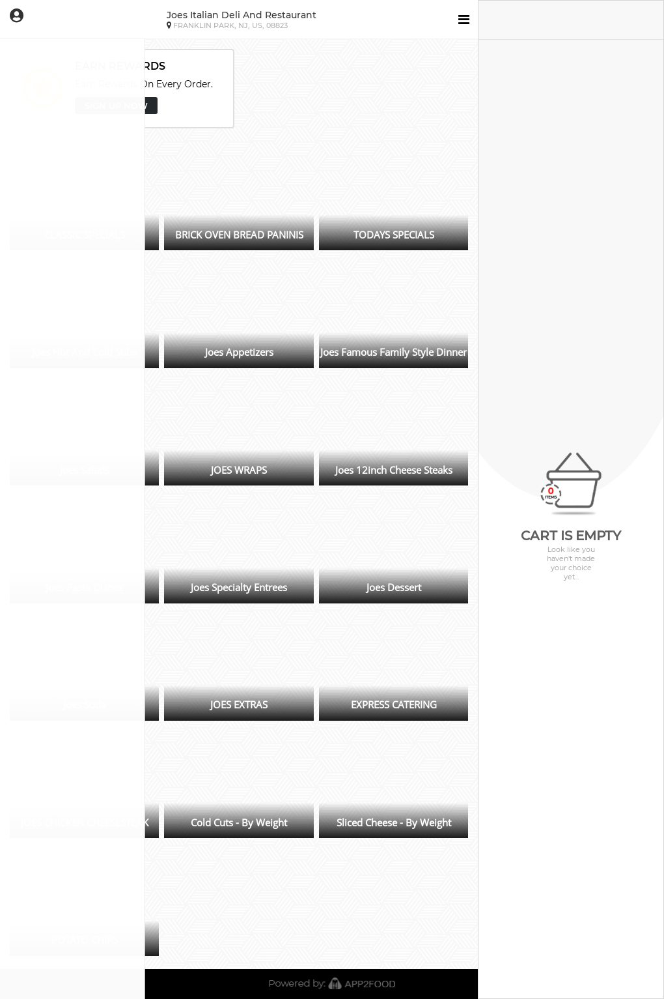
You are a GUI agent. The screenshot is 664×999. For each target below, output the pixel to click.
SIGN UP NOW (116, 105)
